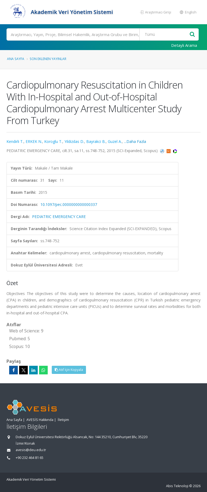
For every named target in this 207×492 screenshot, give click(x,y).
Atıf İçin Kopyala (69, 369)
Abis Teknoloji (177, 486)
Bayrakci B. (96, 141)
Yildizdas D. (74, 141)
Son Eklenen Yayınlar (48, 59)
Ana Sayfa (15, 59)
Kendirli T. (14, 141)
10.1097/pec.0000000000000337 (68, 204)
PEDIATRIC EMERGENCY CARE (59, 216)
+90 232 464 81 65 (29, 457)
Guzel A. (115, 141)
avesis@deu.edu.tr (31, 450)
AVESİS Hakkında (39, 419)
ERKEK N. (34, 141)
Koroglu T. (53, 141)
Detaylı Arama (184, 45)
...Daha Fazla (135, 141)
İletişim (63, 419)
